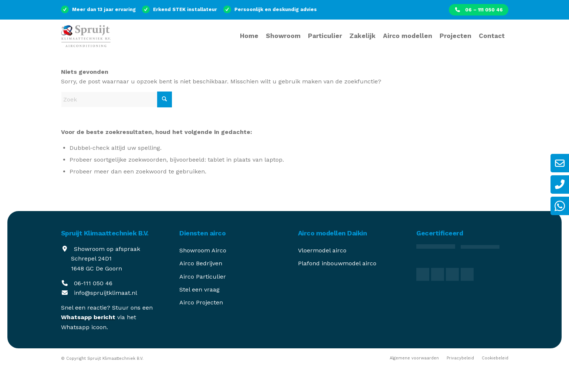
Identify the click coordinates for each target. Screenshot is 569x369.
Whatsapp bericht (88, 317)
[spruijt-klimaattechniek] (88, 40)
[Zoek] (116, 99)
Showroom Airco (202, 250)
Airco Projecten (201, 302)
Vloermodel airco (322, 250)
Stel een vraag (199, 289)
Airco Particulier (202, 276)
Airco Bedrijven (200, 263)
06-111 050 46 (93, 283)
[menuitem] (478, 9)
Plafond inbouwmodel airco (337, 263)
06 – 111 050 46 (478, 10)
